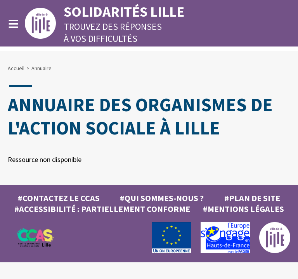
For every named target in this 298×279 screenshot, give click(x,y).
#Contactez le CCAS (59, 198)
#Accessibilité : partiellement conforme (102, 208)
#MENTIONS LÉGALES (243, 208)
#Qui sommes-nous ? (162, 198)
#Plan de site (252, 198)
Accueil (16, 68)
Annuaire (41, 68)
